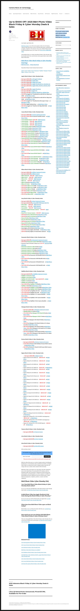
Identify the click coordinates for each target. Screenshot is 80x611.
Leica (30, 72)
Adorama (23, 245)
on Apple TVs (29, 90)
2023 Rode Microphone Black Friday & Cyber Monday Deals (33, 563)
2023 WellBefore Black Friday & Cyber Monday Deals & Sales (33, 552)
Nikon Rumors (33, 13)
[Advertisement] (37, 531)
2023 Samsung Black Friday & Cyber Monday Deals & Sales (33, 542)
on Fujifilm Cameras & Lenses (34, 274)
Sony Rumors (40, 13)
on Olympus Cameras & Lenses (36, 309)
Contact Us (67, 13)
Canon (26, 70)
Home (10, 13)
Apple (22, 70)
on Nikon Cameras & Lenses (33, 172)
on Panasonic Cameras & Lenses (34, 240)
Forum (60, 13)
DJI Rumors (47, 13)
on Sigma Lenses (33, 355)
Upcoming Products (17, 13)
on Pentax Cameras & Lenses (36, 342)
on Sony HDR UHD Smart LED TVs (35, 203)
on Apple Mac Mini (31, 82)
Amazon (43, 119)
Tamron (26, 72)
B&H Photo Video (24, 45)
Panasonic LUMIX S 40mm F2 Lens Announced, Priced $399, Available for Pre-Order (63, 53)
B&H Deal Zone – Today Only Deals (30, 64)
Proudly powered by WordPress (25, 602)
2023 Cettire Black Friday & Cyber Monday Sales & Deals (33, 558)
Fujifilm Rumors (54, 13)
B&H (39, 119)
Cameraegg (11, 33)
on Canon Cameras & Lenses (33, 114)
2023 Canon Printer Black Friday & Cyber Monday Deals (32, 545)
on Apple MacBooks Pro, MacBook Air (35, 84)
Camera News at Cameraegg (20, 8)
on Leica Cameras (33, 439)
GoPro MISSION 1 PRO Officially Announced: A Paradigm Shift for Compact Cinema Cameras (63, 62)
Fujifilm (41, 70)
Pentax (49, 70)
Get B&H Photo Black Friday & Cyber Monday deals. (37, 490)
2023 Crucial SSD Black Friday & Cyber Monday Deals (32, 561)
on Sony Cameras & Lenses (33, 201)
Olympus (46, 70)
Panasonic (36, 70)
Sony (33, 70)
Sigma (22, 72)
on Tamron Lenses (33, 432)
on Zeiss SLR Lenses (33, 446)
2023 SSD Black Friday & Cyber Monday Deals (30, 547)
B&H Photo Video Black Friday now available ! (30, 549)
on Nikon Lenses (30, 174)
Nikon (29, 70)
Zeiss (33, 72)
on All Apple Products (31, 79)
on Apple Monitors (31, 89)
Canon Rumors (26, 13)
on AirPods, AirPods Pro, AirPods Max (35, 92)
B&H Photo (47, 161)
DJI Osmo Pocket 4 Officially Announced (63, 60)
